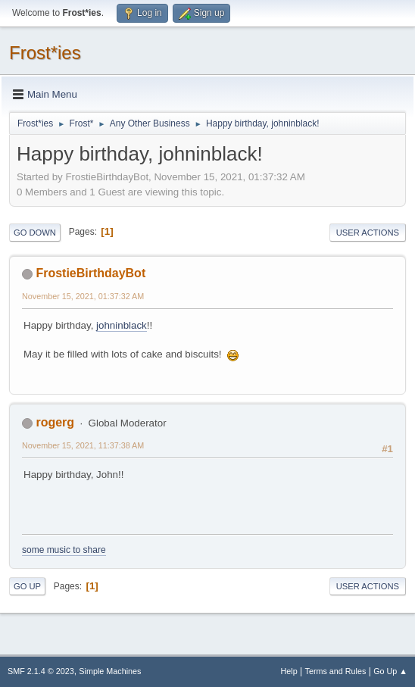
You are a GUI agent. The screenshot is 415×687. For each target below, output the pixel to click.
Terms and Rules (336, 671)
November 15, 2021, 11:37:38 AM (83, 445)
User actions (367, 232)
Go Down (35, 232)
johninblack (121, 325)
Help (289, 671)
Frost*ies (45, 52)
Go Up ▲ (390, 671)
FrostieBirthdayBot (90, 273)
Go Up (27, 586)
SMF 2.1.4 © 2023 (41, 671)
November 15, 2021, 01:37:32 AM (83, 296)
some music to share (64, 550)
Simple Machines (110, 671)
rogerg (55, 422)
